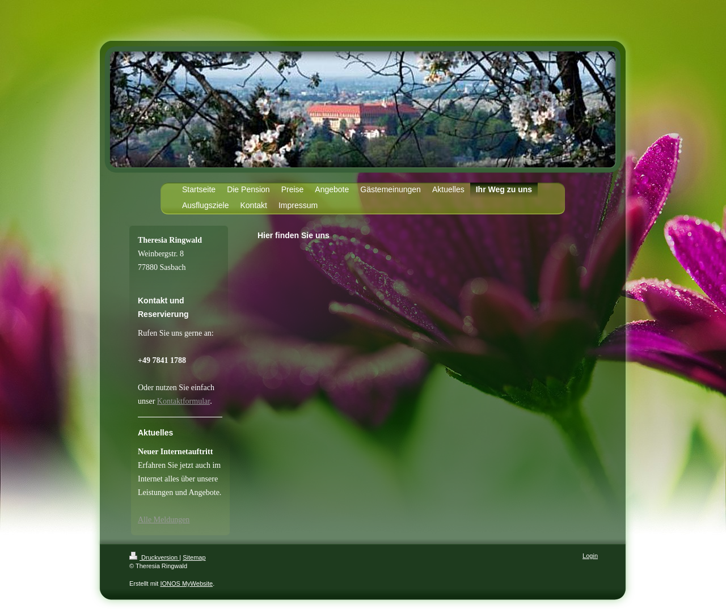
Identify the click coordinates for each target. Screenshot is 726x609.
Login (590, 555)
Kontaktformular (183, 401)
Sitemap (194, 557)
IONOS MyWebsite (186, 583)
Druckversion (154, 557)
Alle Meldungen (163, 519)
